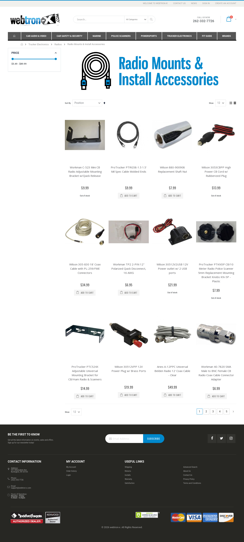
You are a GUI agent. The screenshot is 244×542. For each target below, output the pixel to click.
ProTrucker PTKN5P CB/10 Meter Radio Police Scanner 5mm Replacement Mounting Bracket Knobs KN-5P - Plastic (216, 268)
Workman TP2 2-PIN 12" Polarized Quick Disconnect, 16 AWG (128, 264)
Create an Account (225, 3)
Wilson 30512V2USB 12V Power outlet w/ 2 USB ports (172, 264)
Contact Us (179, 3)
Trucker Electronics (39, 44)
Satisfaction (129, 475)
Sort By (68, 103)
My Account (71, 459)
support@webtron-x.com (21, 480)
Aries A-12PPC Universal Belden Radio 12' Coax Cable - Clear (172, 363)
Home (22, 44)
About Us (187, 463)
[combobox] (114, 19)
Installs (127, 467)
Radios (58, 44)
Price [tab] (15, 53)
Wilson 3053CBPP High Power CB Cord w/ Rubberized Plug (216, 171)
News (194, 3)
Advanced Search (190, 459)
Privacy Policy (188, 471)
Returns (128, 463)
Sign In (206, 3)
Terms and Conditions (192, 475)
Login (68, 467)
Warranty (128, 471)
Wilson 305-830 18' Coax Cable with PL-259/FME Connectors (85, 264)
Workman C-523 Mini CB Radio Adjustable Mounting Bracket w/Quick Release (85, 171)
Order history (71, 463)
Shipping (128, 459)
